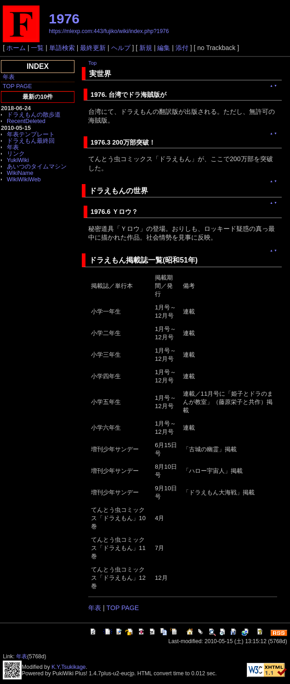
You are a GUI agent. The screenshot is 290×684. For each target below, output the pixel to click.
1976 (64, 18)
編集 (163, 47)
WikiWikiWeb (24, 179)
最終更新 (93, 47)
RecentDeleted (26, 121)
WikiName (20, 172)
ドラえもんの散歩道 (34, 114)
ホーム (16, 47)
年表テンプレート (31, 134)
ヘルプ (121, 47)
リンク (16, 153)
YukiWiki (18, 160)
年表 (9, 76)
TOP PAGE (17, 86)
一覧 (37, 47)
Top (92, 63)
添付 (182, 47)
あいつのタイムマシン (37, 166)
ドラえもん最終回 (31, 140)
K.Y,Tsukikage (68, 667)
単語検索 (62, 47)
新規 (145, 47)
